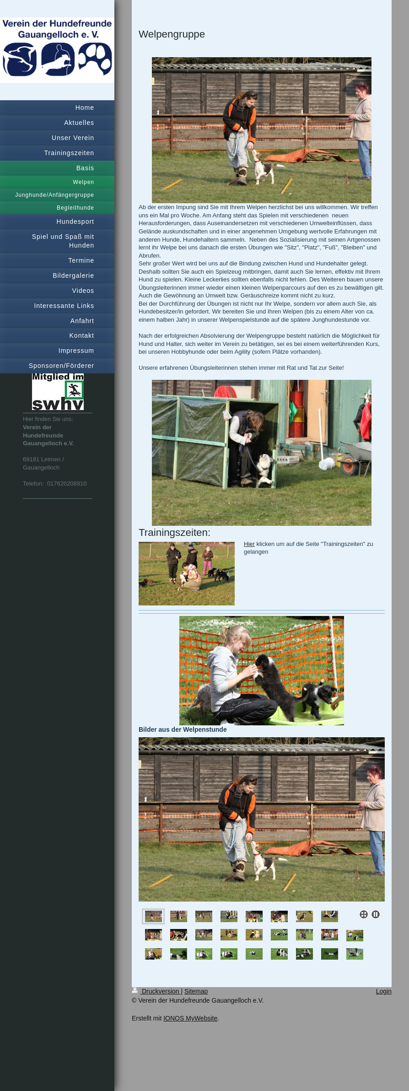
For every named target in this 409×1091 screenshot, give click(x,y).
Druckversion (156, 991)
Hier (249, 543)
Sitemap (196, 991)
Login (384, 991)
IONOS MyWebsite (190, 1018)
